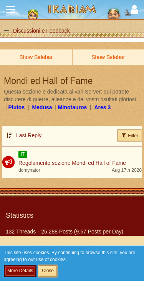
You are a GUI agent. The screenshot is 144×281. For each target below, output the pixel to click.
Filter (129, 135)
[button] (10, 9)
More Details (20, 270)
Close (48, 270)
